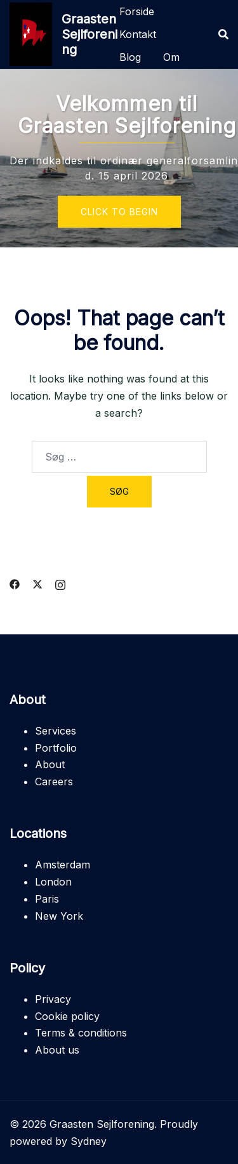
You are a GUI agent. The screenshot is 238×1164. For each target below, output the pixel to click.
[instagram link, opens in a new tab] (60, 583)
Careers (54, 781)
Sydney (88, 1141)
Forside (136, 11)
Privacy (53, 999)
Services (55, 730)
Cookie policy (67, 1016)
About (50, 764)
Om (171, 57)
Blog (130, 57)
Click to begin (119, 211)
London (53, 881)
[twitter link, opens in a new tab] (37, 583)
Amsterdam (62, 864)
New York (59, 916)
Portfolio (56, 748)
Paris (47, 899)
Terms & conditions (81, 1032)
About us (57, 1049)
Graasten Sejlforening (89, 34)
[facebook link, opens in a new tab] (15, 583)
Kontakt (137, 34)
